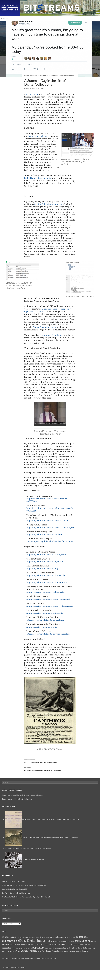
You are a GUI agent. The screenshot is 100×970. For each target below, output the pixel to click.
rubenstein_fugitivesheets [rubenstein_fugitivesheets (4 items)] (86, 948)
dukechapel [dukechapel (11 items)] (82, 936)
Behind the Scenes (30, 75)
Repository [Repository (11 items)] (38, 947)
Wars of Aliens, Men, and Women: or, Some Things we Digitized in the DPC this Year (50, 837)
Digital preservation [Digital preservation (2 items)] (70, 937)
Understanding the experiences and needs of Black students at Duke (28, 849)
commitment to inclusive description (29, 958)
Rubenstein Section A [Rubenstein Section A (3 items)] (70, 948)
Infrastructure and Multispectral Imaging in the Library (50, 768)
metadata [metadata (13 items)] (66, 944)
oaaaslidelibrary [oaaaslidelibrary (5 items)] (8, 948)
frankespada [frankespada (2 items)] (71, 941)
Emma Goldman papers (44, 327)
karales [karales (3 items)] (51, 945)
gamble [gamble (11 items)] (79, 940)
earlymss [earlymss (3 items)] (58, 941)
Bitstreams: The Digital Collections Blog (14, 967)
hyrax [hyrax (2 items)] (13, 944)
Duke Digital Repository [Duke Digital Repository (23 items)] (35, 940)
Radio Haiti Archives (37, 136)
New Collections (68, 75)
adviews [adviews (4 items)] (17, 937)
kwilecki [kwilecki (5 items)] (57, 944)
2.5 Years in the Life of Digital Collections (16, 893)
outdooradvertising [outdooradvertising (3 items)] (21, 948)
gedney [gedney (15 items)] (87, 940)
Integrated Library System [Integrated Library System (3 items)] (23, 945)
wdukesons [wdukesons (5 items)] (83, 951)
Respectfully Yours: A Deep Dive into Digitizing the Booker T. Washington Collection (50, 819)
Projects (27, 77)
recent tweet (32, 94)
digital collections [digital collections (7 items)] (56, 937)
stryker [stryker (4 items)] (38, 951)
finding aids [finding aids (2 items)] (64, 941)
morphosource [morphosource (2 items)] (76, 944)
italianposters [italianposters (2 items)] (35, 944)
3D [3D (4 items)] (3, 937)
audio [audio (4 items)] (28, 937)
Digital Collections (54, 75)
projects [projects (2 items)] (30, 948)
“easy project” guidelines (51, 335)
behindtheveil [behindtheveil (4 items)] (35, 937)
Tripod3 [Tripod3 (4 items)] (55, 951)
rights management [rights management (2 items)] (58, 948)
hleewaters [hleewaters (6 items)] (7, 944)
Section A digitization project (48, 204)
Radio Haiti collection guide (37, 178)
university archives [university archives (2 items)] (63, 951)
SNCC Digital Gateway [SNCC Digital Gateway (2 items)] (8, 951)
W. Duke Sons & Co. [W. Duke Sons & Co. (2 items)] (73, 951)
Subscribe (4, 18)
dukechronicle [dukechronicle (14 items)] (10, 940)
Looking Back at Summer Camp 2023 (14, 889)
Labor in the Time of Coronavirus (33, 860)
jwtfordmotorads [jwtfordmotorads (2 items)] (44, 944)
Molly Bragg (42, 88)
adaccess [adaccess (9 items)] (9, 936)
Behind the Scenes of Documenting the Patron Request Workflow (24, 885)
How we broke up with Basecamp (13, 881)
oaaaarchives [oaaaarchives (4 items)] (85, 945)
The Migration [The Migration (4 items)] (47, 951)
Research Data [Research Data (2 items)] (48, 948)
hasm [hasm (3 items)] (94, 941)
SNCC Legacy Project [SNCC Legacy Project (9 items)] (25, 950)
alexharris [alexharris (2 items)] (23, 937)
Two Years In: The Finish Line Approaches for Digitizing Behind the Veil (26, 897)
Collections (42, 75)
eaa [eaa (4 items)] (53, 941)
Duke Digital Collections (23, 799)
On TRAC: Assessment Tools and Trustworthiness (50, 761)
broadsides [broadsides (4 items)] (44, 937)
